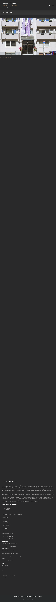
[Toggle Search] (49, 5)
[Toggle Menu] (53, 5)
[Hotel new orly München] (28, 36)
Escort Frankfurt (39, 596)
